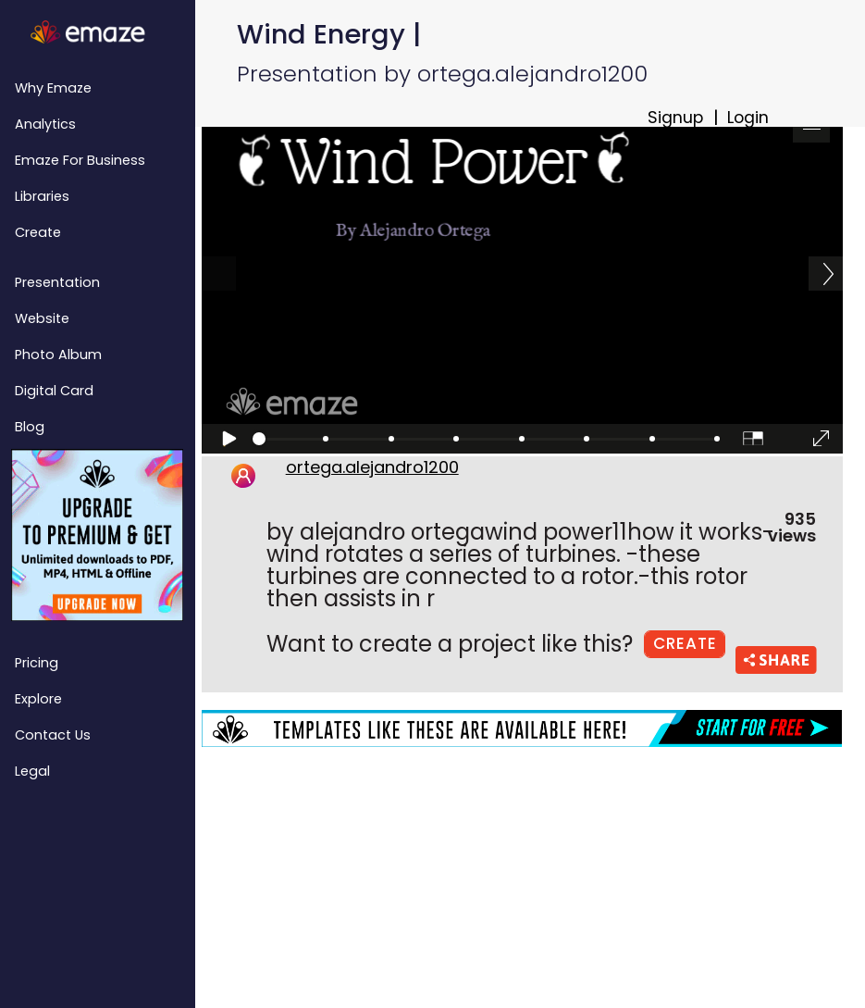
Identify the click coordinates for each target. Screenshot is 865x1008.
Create (38, 232)
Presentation (57, 282)
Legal (32, 771)
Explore (38, 699)
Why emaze (53, 88)
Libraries (42, 196)
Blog (29, 426)
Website (42, 318)
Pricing (36, 662)
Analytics (45, 124)
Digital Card (54, 390)
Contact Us (53, 735)
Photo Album (58, 354)
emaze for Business (80, 160)
